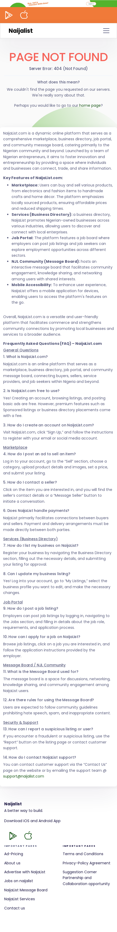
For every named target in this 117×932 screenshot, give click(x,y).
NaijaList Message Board (25, 890)
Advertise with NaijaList (24, 872)
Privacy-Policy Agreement (86, 863)
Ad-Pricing (13, 853)
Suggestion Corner (80, 872)
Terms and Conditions (83, 853)
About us (12, 863)
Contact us (14, 908)
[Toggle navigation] (106, 30)
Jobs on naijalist (18, 880)
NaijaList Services (19, 899)
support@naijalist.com (23, 776)
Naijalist (21, 31)
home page (90, 105)
